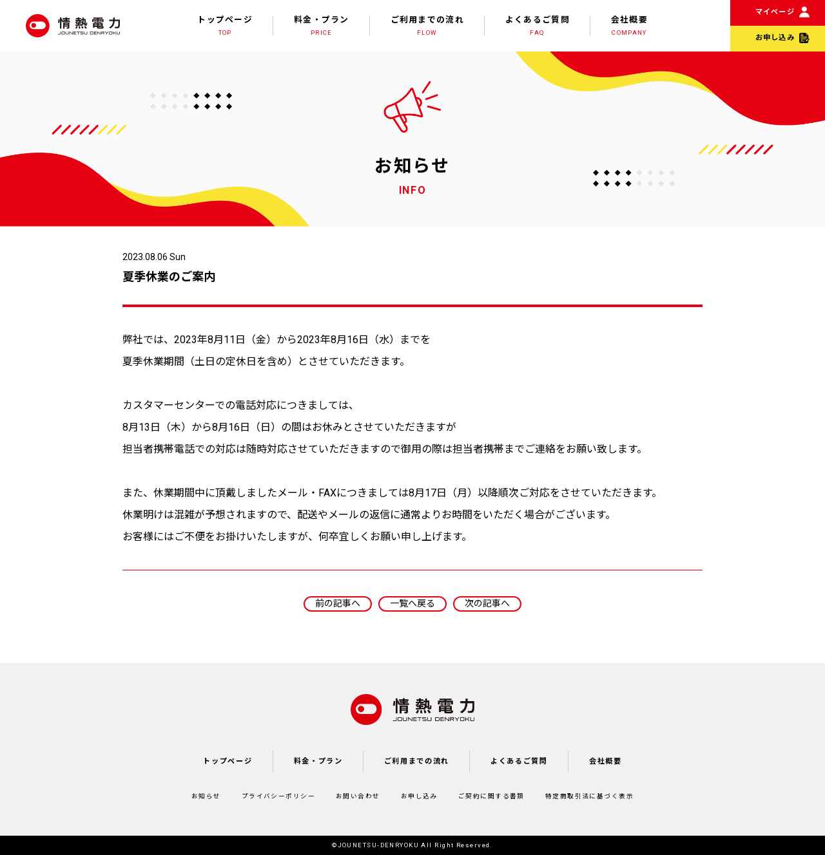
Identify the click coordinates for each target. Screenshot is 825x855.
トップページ (225, 25)
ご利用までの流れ (427, 25)
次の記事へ (487, 603)
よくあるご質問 (537, 25)
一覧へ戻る (412, 603)
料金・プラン (321, 25)
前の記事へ (337, 603)
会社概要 (629, 25)
